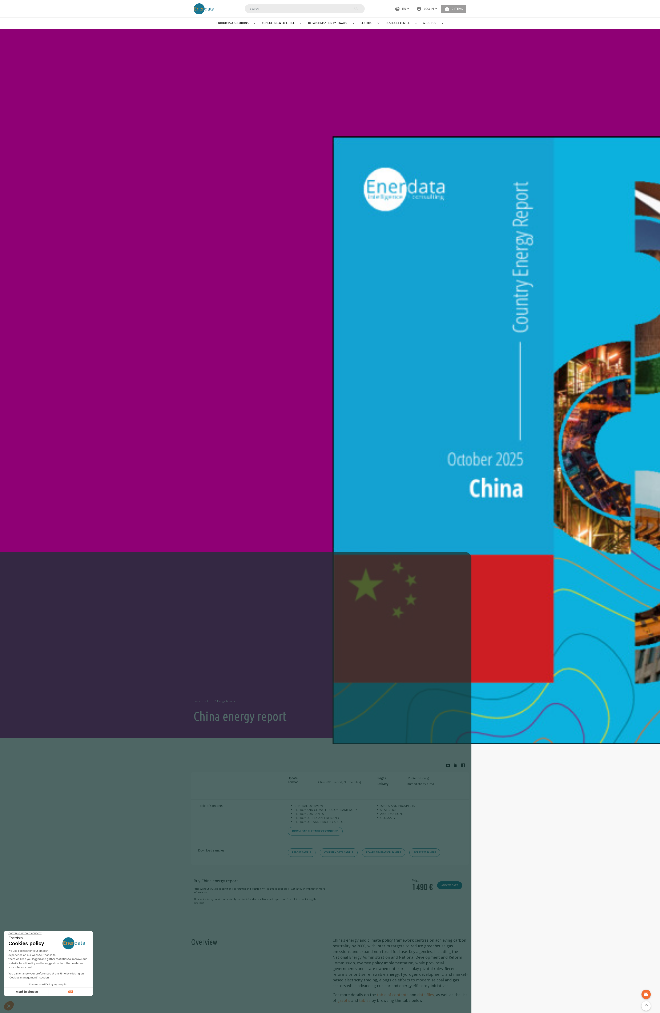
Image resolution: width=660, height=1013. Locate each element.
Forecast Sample (425, 852)
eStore (209, 701)
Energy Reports (226, 701)
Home (197, 701)
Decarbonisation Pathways (327, 23)
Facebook (464, 766)
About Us (429, 23)
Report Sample (301, 852)
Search (356, 8)
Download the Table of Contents (315, 831)
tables (364, 1000)
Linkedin (456, 766)
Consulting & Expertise (278, 23)
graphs (343, 1000)
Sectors (366, 23)
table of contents (393, 994)
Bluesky (449, 766)
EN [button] (400, 8)
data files (425, 994)
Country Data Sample (338, 852)
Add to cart (449, 885)
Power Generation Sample (383, 852)
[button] (427, 8)
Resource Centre (398, 23)
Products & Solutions (233, 23)
